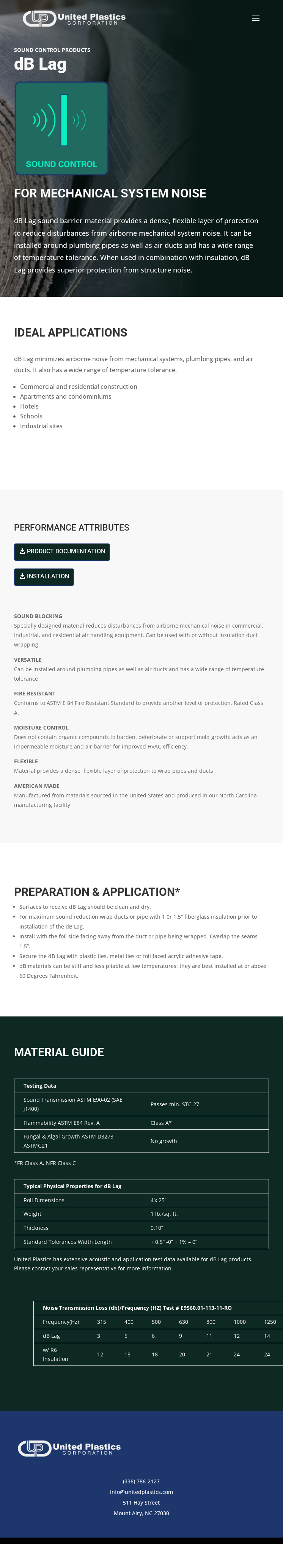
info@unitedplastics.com (141, 1459)
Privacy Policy (175, 1524)
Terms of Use (132, 1524)
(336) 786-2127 (141, 1448)
